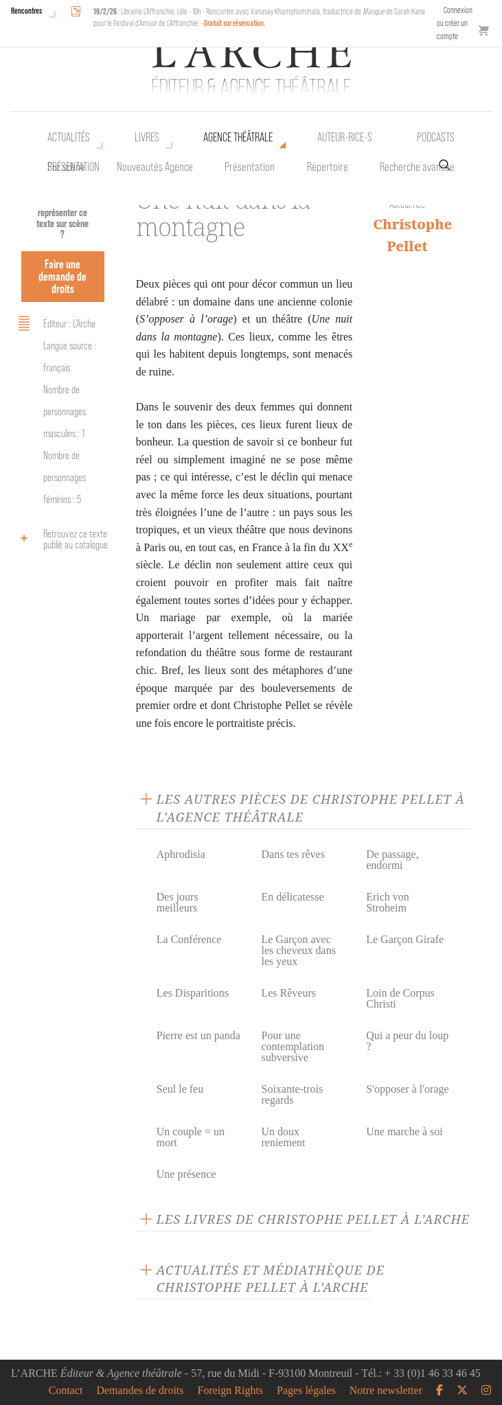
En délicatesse (292, 897)
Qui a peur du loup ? (407, 1041)
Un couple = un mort (191, 1137)
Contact (66, 1390)
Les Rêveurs (288, 993)
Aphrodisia (181, 854)
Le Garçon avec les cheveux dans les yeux (298, 950)
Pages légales (306, 1390)
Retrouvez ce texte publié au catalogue (61, 539)
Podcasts (436, 137)
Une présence (186, 1174)
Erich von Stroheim (387, 902)
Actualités (68, 137)
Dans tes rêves (292, 854)
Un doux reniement (283, 1137)
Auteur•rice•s (344, 137)
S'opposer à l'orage (407, 1089)
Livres (147, 137)
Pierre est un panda (198, 1035)
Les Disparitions (193, 993)
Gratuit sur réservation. (235, 23)
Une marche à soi (404, 1131)
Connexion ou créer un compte (454, 23)
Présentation (250, 167)
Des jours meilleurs (177, 902)
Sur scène (66, 167)
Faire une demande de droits (62, 276)
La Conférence (189, 939)
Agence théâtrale (238, 137)
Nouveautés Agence (155, 167)
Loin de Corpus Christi (400, 998)
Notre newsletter (386, 1390)
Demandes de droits (139, 1390)
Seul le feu (180, 1089)
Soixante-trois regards (292, 1094)
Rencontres (26, 10)
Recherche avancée (417, 167)
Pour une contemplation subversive (292, 1046)
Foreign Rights (231, 1390)
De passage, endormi (392, 859)
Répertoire (327, 167)
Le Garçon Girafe (405, 939)
